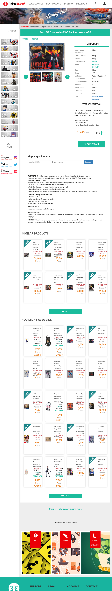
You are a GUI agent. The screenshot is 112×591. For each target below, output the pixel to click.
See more (65, 303)
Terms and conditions (55, 564)
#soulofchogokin (98, 96)
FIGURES (25, 39)
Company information (55, 573)
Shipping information (37, 568)
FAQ (31, 564)
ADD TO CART (91, 144)
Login (69, 568)
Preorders (81, 4)
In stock (68, 4)
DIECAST (35, 39)
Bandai (94, 61)
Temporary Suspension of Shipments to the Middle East (49, 27)
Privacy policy (53, 568)
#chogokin (96, 99)
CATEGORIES (36, 4)
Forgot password (72, 564)
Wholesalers (71, 573)
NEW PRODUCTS (53, 4)
